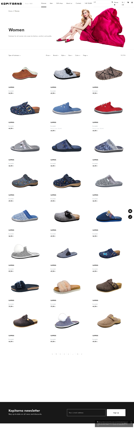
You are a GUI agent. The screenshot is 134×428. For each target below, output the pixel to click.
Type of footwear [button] (14, 55)
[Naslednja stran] (81, 354)
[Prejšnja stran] (53, 354)
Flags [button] (85, 55)
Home (10, 11)
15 (77, 354)
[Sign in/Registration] (132, 3)
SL (120, 3)
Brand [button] (55, 55)
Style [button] (63, 55)
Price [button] (47, 55)
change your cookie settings (119, 424)
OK (131, 422)
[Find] (105, 3)
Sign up (116, 413)
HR (124, 3)
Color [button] (77, 55)
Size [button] (69, 55)
